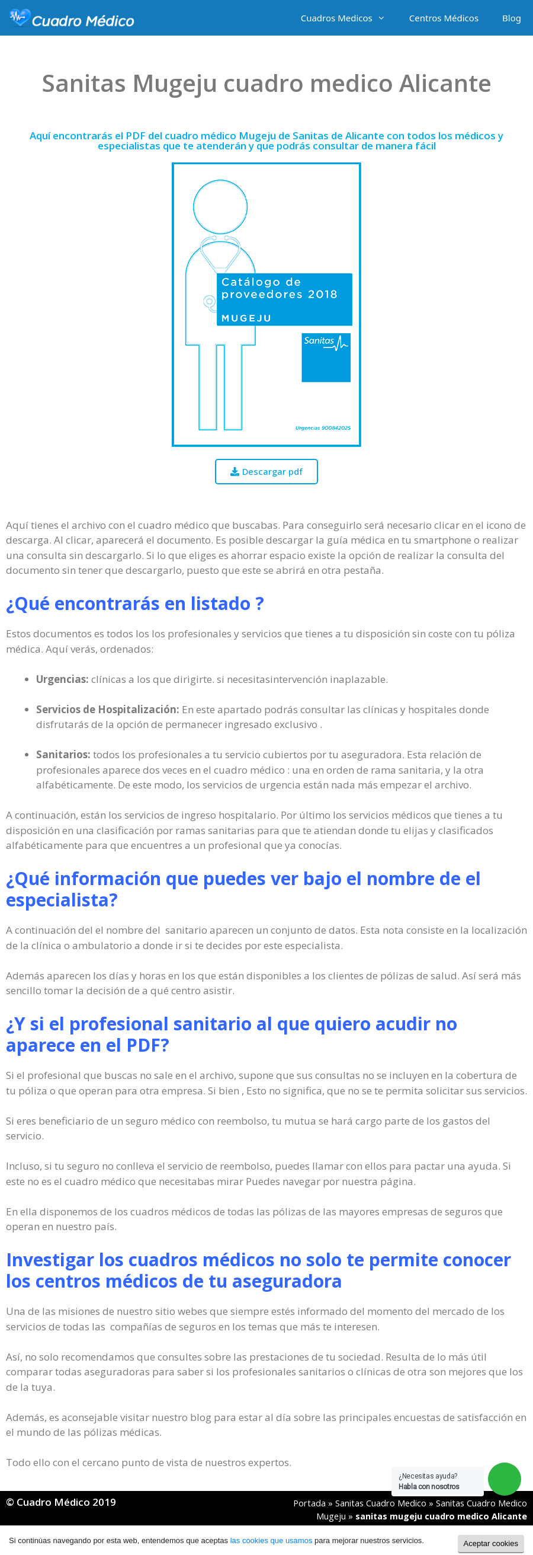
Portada (309, 1503)
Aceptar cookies (491, 1543)
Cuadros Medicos (349, 18)
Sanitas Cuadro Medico (380, 1503)
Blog (511, 18)
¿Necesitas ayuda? (429, 1481)
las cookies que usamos (271, 1540)
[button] (266, 471)
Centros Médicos (444, 18)
